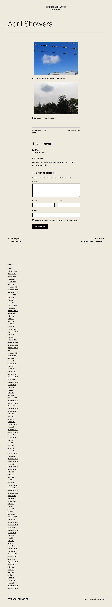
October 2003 (12, 496)
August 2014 (12, 281)
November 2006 (13, 403)
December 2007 (13, 374)
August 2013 (12, 295)
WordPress (100, 599)
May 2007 (11, 392)
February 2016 (12, 271)
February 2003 (12, 517)
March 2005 (11, 451)
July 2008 (11, 366)
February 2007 (12, 398)
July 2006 (11, 414)
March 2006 (11, 422)
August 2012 (12, 313)
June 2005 (11, 443)
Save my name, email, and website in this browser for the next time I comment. (56, 220)
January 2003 (12, 519)
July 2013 (11, 297)
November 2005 (13, 432)
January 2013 (12, 308)
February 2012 (12, 329)
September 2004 (13, 466)
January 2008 (12, 371)
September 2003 (13, 498)
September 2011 (13, 332)
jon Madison (37, 150)
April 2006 (11, 419)
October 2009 (12, 355)
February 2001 (12, 580)
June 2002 (11, 538)
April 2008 (11, 369)
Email (59, 201)
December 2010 (13, 342)
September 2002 (13, 530)
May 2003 (11, 509)
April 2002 (11, 543)
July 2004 (11, 472)
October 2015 (12, 274)
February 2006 (12, 424)
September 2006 (13, 408)
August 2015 (12, 276)
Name (34, 201)
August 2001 (12, 564)
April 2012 (11, 324)
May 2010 (11, 350)
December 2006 (13, 400)
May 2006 (11, 416)
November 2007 (13, 377)
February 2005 (12, 453)
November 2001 (13, 556)
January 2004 (12, 488)
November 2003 (13, 493)
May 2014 (11, 284)
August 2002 (12, 533)
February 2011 (12, 340)
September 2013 (13, 292)
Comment (35, 181)
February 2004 (12, 485)
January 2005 (12, 456)
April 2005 (11, 448)
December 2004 (13, 459)
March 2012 (11, 326)
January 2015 (12, 279)
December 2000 (13, 585)
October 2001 (12, 559)
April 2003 (11, 511)
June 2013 (11, 300)
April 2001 (11, 575)
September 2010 (13, 348)
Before (78, 130)
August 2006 (12, 411)
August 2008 (12, 363)
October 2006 (12, 406)
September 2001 (13, 562)
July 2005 (11, 440)
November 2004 (13, 461)
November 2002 (13, 525)
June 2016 (11, 268)
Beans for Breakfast (56, 7)
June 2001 (11, 570)
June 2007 (11, 390)
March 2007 (11, 395)
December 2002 (13, 522)
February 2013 (12, 305)
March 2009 (11, 358)
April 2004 (11, 480)
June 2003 (11, 506)
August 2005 (12, 437)
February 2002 (12, 548)
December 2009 (13, 353)
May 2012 (11, 321)
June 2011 (11, 337)
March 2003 (11, 514)
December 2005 (13, 430)
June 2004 (11, 474)
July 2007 (11, 387)
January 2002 (12, 551)
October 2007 (12, 379)
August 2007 (12, 385)
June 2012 (11, 319)
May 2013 (11, 303)
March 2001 (11, 577)
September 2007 (13, 382)
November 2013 (13, 289)
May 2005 (11, 445)
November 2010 (13, 345)
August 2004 (12, 469)
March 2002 (11, 546)
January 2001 (12, 583)
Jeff (35, 132)
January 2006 (12, 427)
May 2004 (11, 477)
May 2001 (11, 572)
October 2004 (12, 464)
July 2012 (11, 316)
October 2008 (12, 361)
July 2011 (11, 334)
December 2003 (13, 490)
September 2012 (13, 311)
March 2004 (11, 482)
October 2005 (12, 435)
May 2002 (11, 541)
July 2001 (11, 567)
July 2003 (11, 503)
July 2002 (11, 535)
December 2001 (13, 554)
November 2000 (13, 588)
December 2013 (13, 287)
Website (34, 210)
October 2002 (12, 527)
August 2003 (12, 501)
